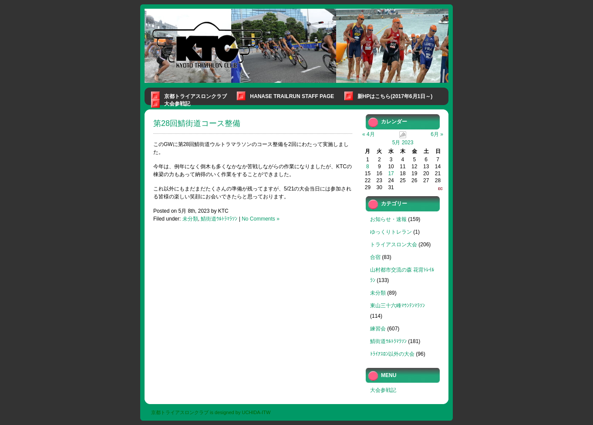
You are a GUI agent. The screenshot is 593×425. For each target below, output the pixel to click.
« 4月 (368, 134)
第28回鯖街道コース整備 (196, 123)
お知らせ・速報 (388, 219)
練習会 (378, 329)
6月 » (437, 134)
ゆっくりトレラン (391, 232)
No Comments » (261, 219)
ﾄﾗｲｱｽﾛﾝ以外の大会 (392, 354)
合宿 (375, 257)
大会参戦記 (177, 104)
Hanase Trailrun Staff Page (292, 96)
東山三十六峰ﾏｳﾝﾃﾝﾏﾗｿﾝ (397, 306)
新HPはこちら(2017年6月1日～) (395, 96)
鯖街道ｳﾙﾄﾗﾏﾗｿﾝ (219, 219)
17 (391, 173)
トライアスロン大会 (393, 244)
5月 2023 (403, 142)
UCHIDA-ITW (256, 412)
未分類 (190, 219)
